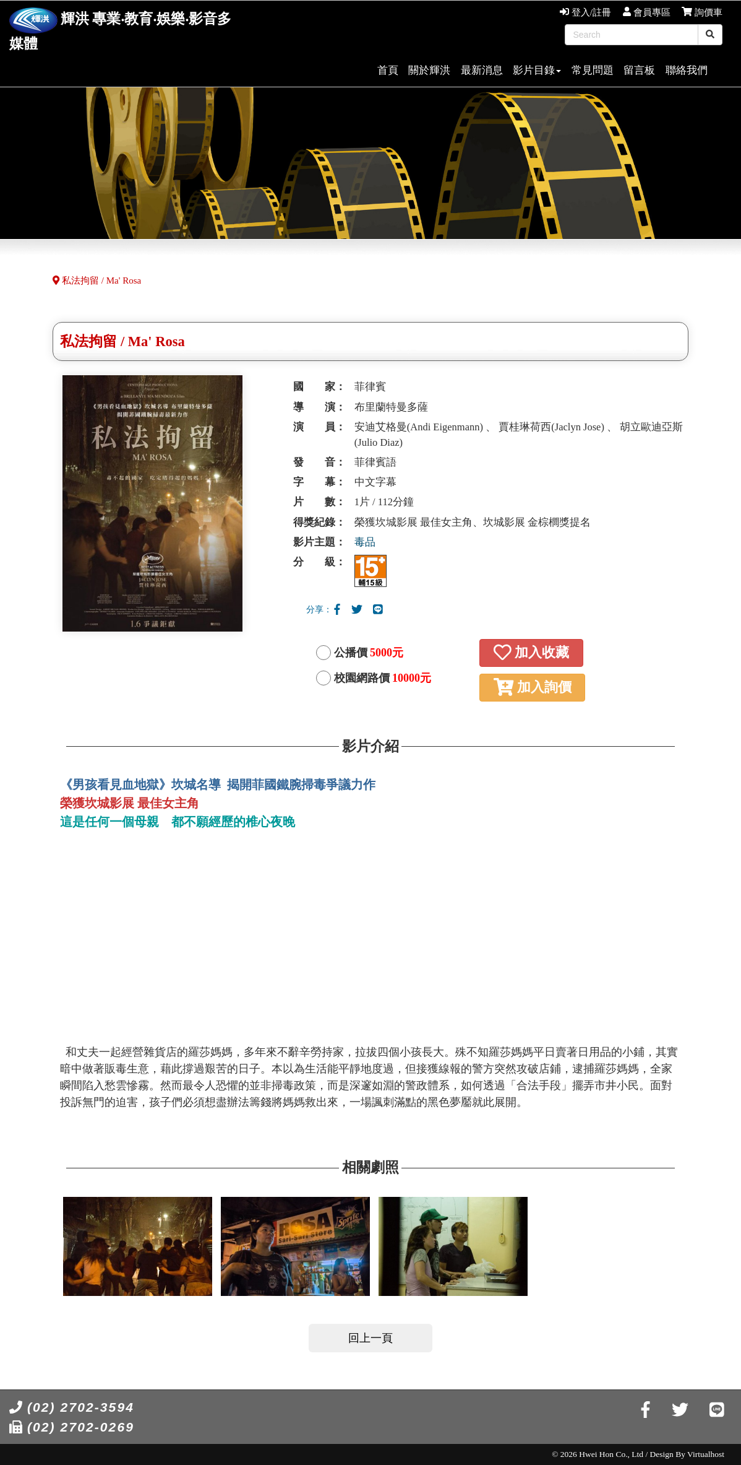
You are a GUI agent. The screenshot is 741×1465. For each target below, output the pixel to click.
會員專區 (646, 12)
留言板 (639, 70)
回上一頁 (370, 1338)
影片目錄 (537, 70)
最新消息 (482, 70)
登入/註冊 (585, 12)
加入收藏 (531, 652)
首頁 (387, 70)
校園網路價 (383, 678)
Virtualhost (705, 1454)
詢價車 (702, 12)
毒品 (364, 542)
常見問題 (593, 70)
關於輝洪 (429, 70)
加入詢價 (533, 687)
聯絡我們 (687, 70)
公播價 (369, 652)
